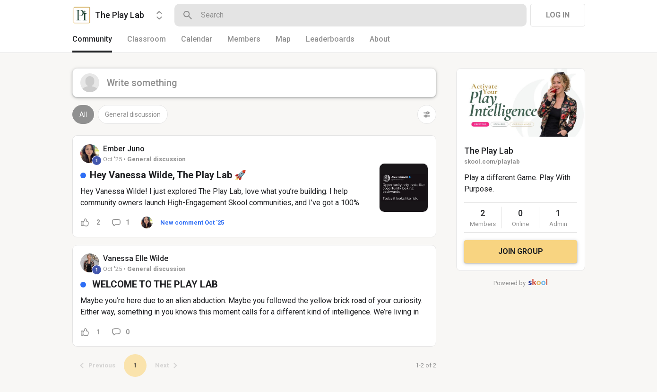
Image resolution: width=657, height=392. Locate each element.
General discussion (133, 114)
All (83, 114)
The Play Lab (488, 151)
